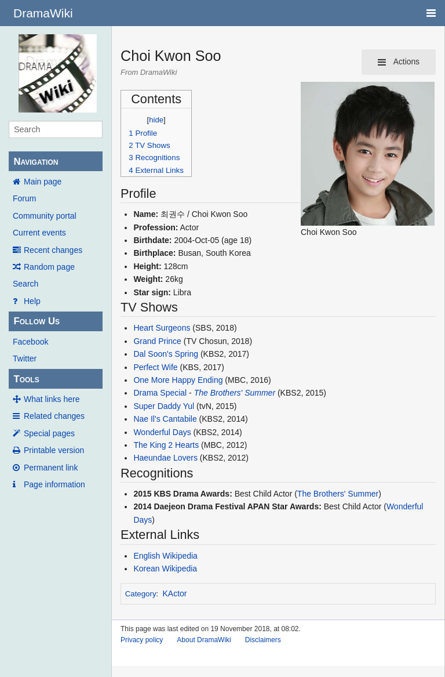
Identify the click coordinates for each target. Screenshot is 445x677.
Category (140, 593)
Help (32, 301)
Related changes (54, 416)
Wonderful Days (162, 432)
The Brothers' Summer (234, 392)
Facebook (30, 341)
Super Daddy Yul (163, 406)
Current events (39, 232)
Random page (49, 266)
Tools (26, 379)
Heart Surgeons (161, 327)
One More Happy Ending (177, 380)
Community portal (44, 215)
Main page (42, 181)
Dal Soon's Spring (165, 354)
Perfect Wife (155, 367)
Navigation (35, 161)
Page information (54, 484)
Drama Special (160, 392)
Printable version (54, 450)
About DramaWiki (204, 640)
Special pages (49, 433)
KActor (175, 593)
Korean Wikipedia (165, 568)
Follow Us (36, 321)
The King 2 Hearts (166, 445)
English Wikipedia (165, 555)
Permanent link (51, 467)
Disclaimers (263, 640)
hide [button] (156, 119)
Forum (24, 198)
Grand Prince (157, 341)
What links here (51, 399)
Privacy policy (142, 640)
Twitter (25, 358)
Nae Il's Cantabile (164, 418)
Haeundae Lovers (165, 457)
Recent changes (53, 250)
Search (25, 283)
